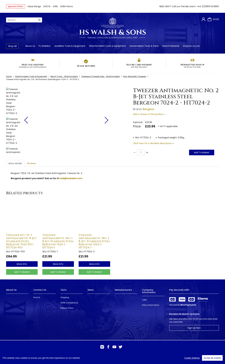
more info (22, 264)
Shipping (64, 297)
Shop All (12, 46)
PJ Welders (44, 46)
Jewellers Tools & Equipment (69, 46)
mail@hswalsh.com (70, 178)
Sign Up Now (194, 327)
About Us (30, 46)
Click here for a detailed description (152, 143)
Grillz (55, 6)
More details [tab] (15, 163)
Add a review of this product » (149, 114)
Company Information (149, 291)
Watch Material (170, 46)
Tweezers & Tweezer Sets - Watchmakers (100, 76)
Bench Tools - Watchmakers (64, 76)
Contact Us (39, 289)
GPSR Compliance (69, 302)
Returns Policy (67, 308)
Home (9, 76)
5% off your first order (192, 67)
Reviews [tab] (31, 163)
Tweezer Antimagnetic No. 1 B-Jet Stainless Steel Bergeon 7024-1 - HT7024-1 (58, 241)
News (91, 289)
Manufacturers (123, 289)
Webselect (55, 357)
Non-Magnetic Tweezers (134, 76)
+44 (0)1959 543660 (208, 6)
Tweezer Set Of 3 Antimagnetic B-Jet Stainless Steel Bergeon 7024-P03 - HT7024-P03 (21, 241)
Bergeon (148, 109)
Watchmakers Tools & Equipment (107, 46)
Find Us (36, 297)
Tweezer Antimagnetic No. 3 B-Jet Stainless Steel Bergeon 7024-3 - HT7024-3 (94, 241)
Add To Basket (201, 152)
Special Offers (15, 6)
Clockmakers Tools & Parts (144, 46)
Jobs (144, 299)
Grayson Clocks (191, 46)
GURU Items (66, 6)
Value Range (34, 6)
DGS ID (46, 6)
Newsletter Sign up (192, 64)
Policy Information (150, 305)
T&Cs (63, 289)
